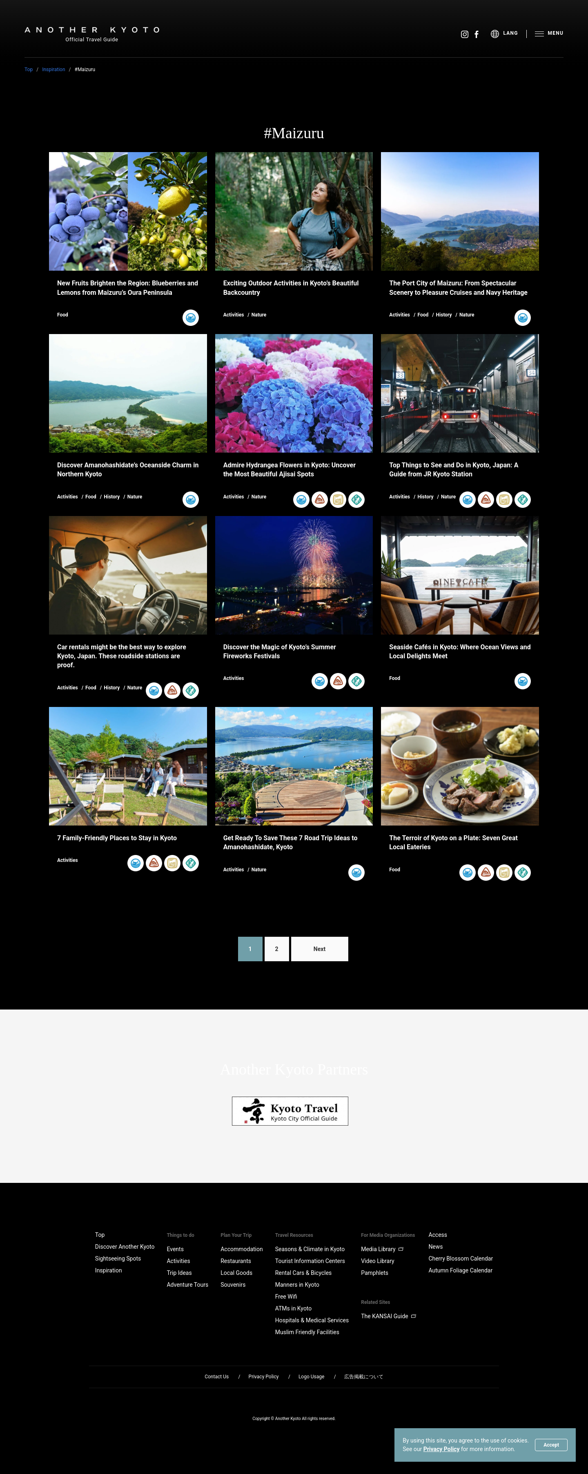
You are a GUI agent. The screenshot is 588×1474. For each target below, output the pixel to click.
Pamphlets (374, 1273)
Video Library (377, 1261)
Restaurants (235, 1261)
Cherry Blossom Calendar (460, 1258)
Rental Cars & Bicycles (303, 1273)
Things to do (180, 1235)
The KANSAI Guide (388, 1316)
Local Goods (236, 1273)
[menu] (508, 34)
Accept (551, 1445)
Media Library (382, 1249)
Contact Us (217, 1377)
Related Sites (375, 1302)
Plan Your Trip (236, 1235)
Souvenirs (232, 1285)
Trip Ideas (179, 1273)
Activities (178, 1261)
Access (437, 1235)
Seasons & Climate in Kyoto (310, 1249)
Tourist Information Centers (310, 1261)
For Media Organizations (388, 1235)
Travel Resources (294, 1235)
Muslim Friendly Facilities (307, 1332)
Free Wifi (286, 1296)
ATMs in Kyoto (293, 1308)
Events (175, 1249)
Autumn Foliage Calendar (460, 1270)
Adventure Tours (187, 1285)
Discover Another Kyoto (125, 1247)
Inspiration (53, 69)
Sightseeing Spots (118, 1258)
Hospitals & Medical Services (312, 1320)
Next (319, 949)
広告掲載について (363, 1377)
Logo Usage (311, 1377)
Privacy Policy (441, 1449)
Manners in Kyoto (297, 1285)
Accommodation (241, 1249)
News (435, 1247)
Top (28, 69)
